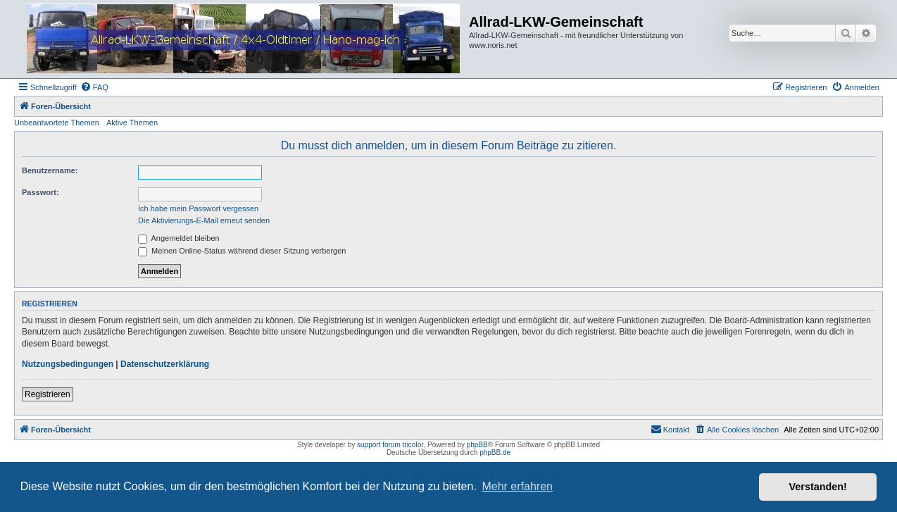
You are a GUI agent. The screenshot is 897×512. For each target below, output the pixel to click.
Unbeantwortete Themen (56, 122)
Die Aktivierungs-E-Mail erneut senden (204, 220)
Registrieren (47, 394)
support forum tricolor (390, 445)
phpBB (477, 445)
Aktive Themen (132, 122)
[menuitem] (94, 87)
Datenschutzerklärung (164, 364)
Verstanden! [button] (818, 486)
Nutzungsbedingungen (67, 364)
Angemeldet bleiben (179, 238)
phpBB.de (494, 452)
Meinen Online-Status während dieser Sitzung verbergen (242, 250)
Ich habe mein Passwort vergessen (198, 208)
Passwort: (40, 192)
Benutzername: (49, 170)
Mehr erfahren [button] (517, 486)
